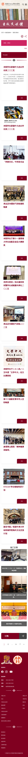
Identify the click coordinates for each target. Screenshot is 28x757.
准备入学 (25, 695)
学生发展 (5, 55)
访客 (24, 708)
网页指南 (3, 735)
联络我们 (3, 732)
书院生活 (3, 708)
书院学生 (25, 698)
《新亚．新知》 (7, 43)
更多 (22, 98)
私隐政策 (3, 747)
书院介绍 (3, 695)
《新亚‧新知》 (15, 32)
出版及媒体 (8, 32)
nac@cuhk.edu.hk (10, 686)
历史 (2, 698)
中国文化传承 (4, 702)
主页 (2, 32)
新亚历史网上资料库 (6, 721)
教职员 (24, 702)
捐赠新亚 (3, 717)
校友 (24, 705)
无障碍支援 (3, 744)
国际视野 (3, 705)
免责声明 (3, 741)
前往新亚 (3, 738)
